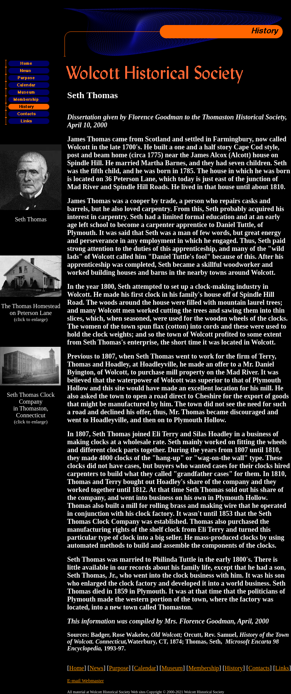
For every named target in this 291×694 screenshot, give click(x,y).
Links (282, 668)
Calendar (145, 668)
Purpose (119, 668)
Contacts (259, 668)
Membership (203, 668)
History (234, 668)
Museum (172, 668)
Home (76, 668)
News (96, 668)
